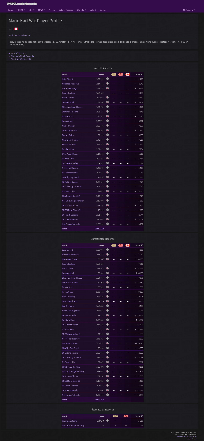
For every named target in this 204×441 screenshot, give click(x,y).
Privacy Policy (191, 437)
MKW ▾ (41, 10)
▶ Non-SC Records (17, 53)
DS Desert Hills (68, 191)
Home (10, 10)
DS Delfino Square (70, 182)
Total (64, 228)
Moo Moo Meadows (70, 83)
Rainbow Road (68, 149)
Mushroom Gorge (69, 88)
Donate (103, 10)
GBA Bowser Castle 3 (71, 196)
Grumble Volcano (69, 130)
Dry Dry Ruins (68, 135)
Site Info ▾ (81, 10)
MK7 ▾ (31, 10)
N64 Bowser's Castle (71, 224)
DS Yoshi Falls (68, 158)
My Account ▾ (189, 10)
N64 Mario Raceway (70, 168)
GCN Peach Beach (70, 153)
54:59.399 (99, 399)
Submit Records (66, 10)
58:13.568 (99, 228)
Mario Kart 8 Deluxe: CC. (20, 35)
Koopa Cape (67, 121)
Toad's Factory (68, 93)
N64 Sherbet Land (69, 172)
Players (52, 10)
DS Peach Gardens (70, 214)
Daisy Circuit (67, 116)
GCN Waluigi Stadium (71, 186)
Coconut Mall (68, 102)
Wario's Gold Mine (70, 111)
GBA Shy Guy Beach (70, 177)
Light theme (192, 439)
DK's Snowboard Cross (72, 107)
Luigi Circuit (67, 79)
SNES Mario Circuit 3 (71, 210)
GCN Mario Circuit (70, 205)
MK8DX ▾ (21, 10)
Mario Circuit (68, 97)
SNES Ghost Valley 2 (71, 163)
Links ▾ (93, 10)
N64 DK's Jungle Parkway (73, 200)
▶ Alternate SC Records (20, 58)
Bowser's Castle (69, 144)
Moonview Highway (70, 139)
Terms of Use (181, 437)
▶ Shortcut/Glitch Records (21, 56)
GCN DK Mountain (70, 219)
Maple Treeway (68, 125)
